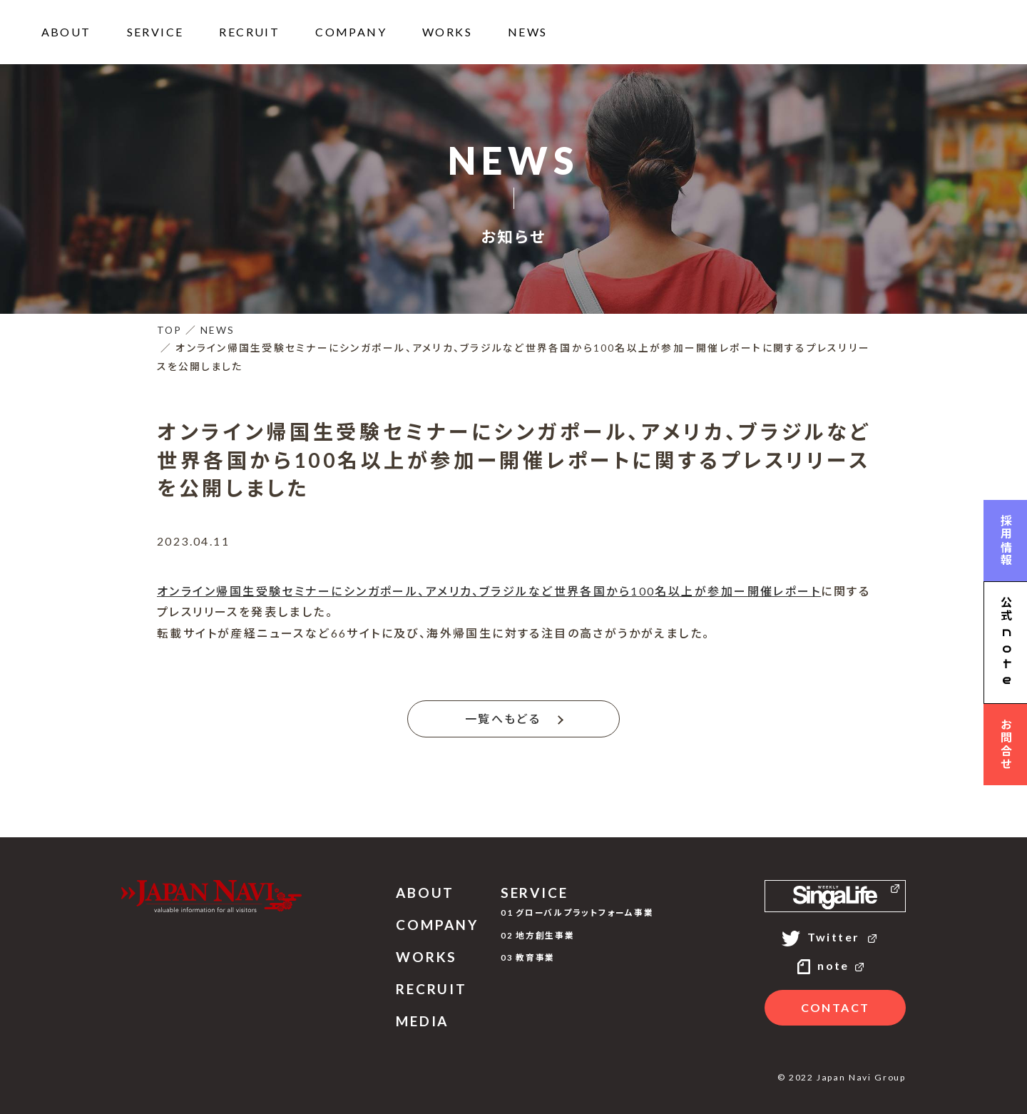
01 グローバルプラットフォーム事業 (577, 912)
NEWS (528, 32)
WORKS (447, 32)
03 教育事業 (528, 957)
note (835, 965)
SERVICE (155, 32)
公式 (1005, 643)
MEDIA (422, 1021)
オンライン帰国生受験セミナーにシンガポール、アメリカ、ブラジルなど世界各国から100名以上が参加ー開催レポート (489, 591)
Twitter (835, 937)
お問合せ (1006, 744)
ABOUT (66, 32)
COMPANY (351, 32)
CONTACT (835, 1007)
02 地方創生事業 (538, 935)
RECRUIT (249, 32)
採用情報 (1006, 540)
